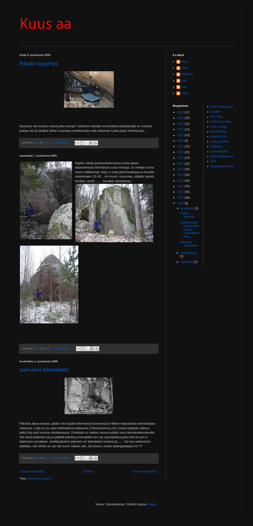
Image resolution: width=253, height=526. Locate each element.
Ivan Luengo (219, 126)
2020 (181, 141)
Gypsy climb (218, 136)
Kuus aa (45, 23)
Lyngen (215, 111)
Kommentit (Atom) (39, 478)
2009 (181, 203)
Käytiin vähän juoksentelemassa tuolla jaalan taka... (189, 229)
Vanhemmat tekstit (145, 471)
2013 (181, 180)
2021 (181, 135)
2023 (181, 123)
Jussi (184, 68)
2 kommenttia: (61, 142)
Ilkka (184, 61)
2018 (181, 152)
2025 (181, 112)
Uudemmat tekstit (32, 471)
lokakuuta (187, 262)
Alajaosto (217, 146)
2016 (181, 163)
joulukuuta (188, 208)
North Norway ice (222, 106)
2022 (181, 129)
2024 (181, 118)
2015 (181, 169)
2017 (181, 158)
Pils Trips (217, 116)
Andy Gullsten (220, 141)
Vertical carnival (221, 121)
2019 (181, 146)
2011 (181, 192)
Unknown (187, 74)
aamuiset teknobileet (44, 370)
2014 (181, 175)
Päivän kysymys (38, 64)
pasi (184, 80)
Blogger (152, 504)
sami (184, 87)
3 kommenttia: (62, 348)
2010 (181, 197)
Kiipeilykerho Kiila (222, 166)
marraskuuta (189, 253)
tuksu (184, 93)
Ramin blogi (218, 131)
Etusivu (88, 471)
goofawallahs (219, 151)
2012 (181, 186)
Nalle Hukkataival (222, 156)
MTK (214, 161)
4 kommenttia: (61, 457)
